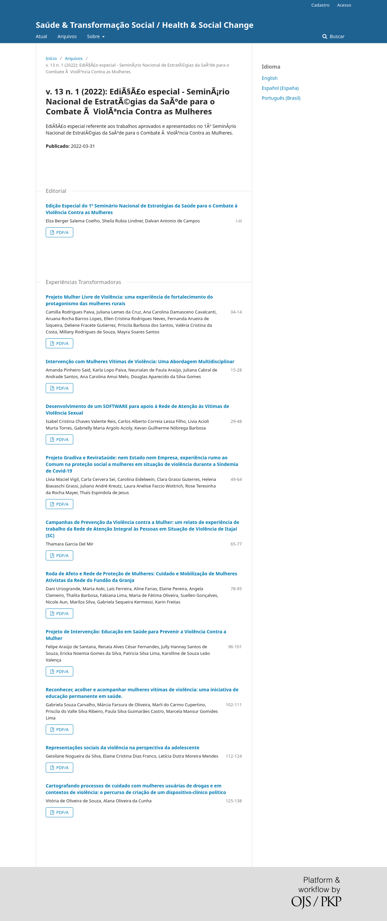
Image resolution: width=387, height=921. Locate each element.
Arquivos (67, 36)
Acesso (344, 5)
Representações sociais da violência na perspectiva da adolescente (122, 747)
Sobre (94, 36)
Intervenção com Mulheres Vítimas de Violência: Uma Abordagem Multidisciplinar (140, 361)
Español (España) (280, 88)
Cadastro (320, 5)
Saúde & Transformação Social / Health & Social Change (144, 24)
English (270, 78)
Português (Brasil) (281, 98)
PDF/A (62, 232)
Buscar (337, 36)
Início (51, 58)
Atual (41, 36)
